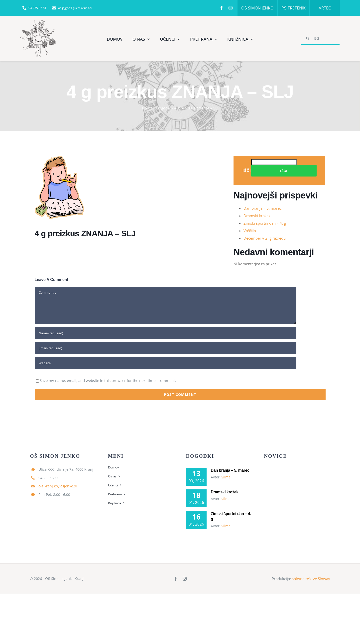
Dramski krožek (257, 215)
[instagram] (231, 8)
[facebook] (222, 8)
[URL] (165, 363)
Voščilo (249, 230)
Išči (246, 170)
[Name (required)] (165, 333)
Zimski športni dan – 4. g (264, 223)
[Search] (307, 38)
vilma (226, 477)
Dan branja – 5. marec (262, 208)
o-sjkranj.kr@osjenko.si (57, 486)
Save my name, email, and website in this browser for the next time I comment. (108, 380)
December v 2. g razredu (264, 238)
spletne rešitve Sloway (311, 578)
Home (147, 107)
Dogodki (163, 107)
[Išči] (320, 38)
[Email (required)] (165, 348)
